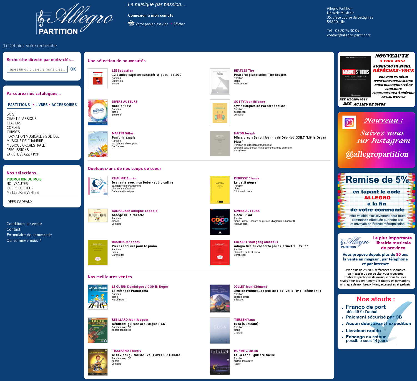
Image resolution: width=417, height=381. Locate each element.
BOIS (10, 114)
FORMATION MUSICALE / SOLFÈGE (33, 136)
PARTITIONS (19, 104)
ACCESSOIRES (64, 104)
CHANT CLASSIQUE (21, 118)
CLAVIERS (14, 123)
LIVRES (42, 104)
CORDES (13, 127)
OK (73, 69)
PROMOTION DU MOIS (24, 179)
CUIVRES (13, 132)
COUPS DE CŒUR (20, 188)
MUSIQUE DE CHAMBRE (25, 141)
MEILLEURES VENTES (23, 192)
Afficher (179, 24)
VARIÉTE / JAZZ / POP (23, 154)
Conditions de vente (24, 223)
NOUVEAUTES (17, 183)
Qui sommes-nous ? (24, 240)
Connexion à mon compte (151, 15)
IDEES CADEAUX (19, 201)
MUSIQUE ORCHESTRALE (26, 145)
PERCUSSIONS (18, 149)
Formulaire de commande (29, 234)
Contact (13, 229)
